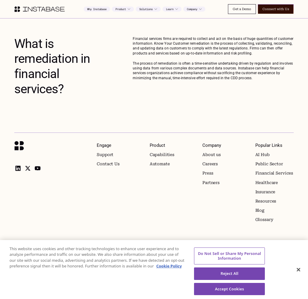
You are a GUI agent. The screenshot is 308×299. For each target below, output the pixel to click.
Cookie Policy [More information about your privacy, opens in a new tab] (169, 270)
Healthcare (266, 182)
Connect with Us (275, 9)
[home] (39, 9)
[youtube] (37, 168)
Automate (160, 163)
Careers (210, 163)
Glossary (264, 219)
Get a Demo (242, 9)
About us (211, 154)
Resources (265, 201)
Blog (260, 210)
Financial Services (274, 173)
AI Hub (262, 154)
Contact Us (108, 163)
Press (207, 173)
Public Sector (269, 163)
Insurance (265, 191)
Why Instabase (97, 9)
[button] (123, 9)
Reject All (229, 277)
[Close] (298, 274)
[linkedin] (17, 168)
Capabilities (162, 154)
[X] (27, 168)
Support (105, 154)
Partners (211, 182)
